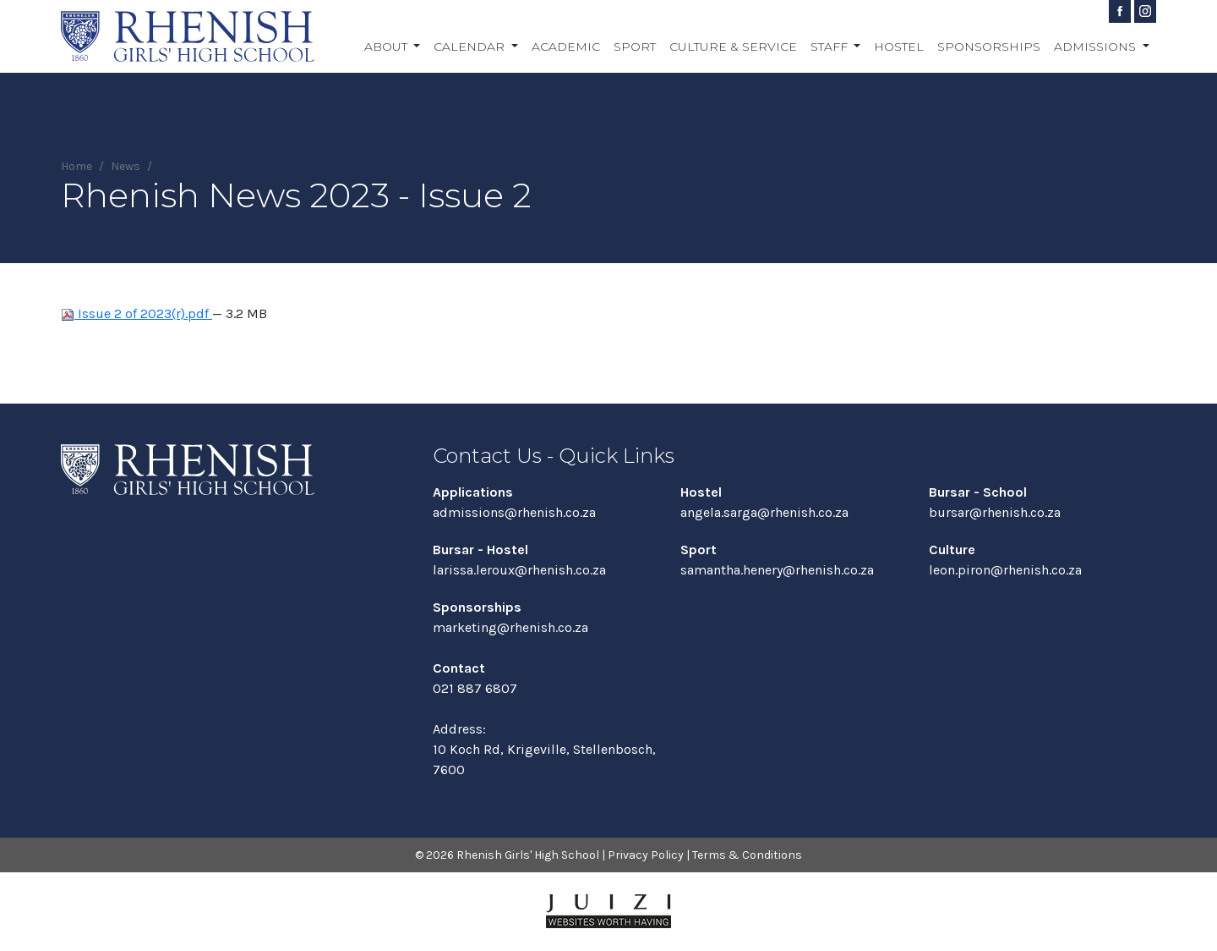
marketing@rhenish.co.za (510, 627)
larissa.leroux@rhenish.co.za (519, 570)
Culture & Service (733, 46)
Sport (635, 46)
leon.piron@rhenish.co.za (1005, 570)
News (125, 166)
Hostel (899, 46)
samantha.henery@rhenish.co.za (777, 570)
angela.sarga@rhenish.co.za (764, 512)
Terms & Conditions (747, 855)
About (387, 46)
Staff (830, 46)
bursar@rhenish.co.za (995, 512)
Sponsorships (988, 46)
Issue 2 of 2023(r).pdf (136, 313)
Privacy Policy (646, 855)
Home (76, 166)
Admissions (1096, 46)
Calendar (471, 46)
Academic (566, 46)
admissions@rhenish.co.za (514, 512)
